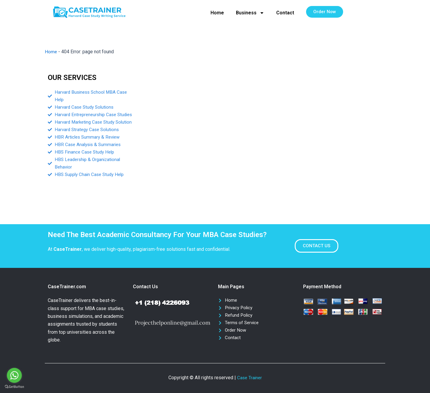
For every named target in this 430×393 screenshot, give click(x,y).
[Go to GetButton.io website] (14, 387)
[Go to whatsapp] (14, 375)
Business (250, 12)
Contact (285, 13)
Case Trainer (249, 377)
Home (217, 13)
